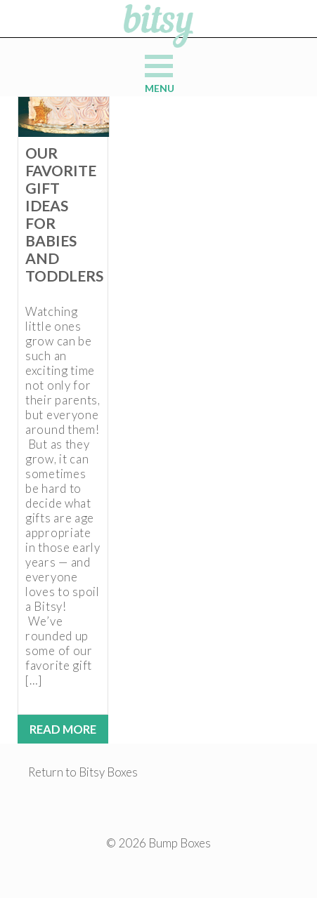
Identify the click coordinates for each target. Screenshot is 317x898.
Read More (63, 729)
